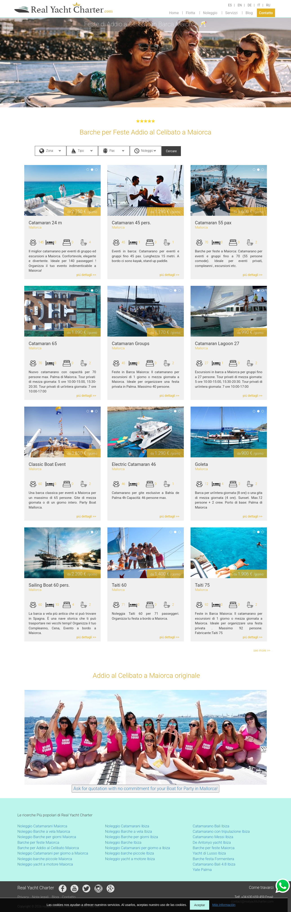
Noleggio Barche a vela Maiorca (44, 831)
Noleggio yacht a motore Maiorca (45, 864)
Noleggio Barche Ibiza (123, 842)
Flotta (190, 13)
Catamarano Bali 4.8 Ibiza (214, 864)
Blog (249, 13)
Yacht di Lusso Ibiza (209, 853)
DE (249, 5)
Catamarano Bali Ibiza (211, 826)
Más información (223, 905)
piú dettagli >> (86, 275)
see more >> (261, 650)
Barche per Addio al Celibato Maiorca (48, 848)
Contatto (266, 13)
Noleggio (210, 13)
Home (174, 13)
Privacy (23, 897)
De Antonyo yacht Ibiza (212, 842)
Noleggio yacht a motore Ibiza (130, 859)
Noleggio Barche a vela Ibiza (128, 831)
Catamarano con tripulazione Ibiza (221, 831)
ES (230, 5)
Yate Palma (202, 869)
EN (240, 5)
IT (259, 5)
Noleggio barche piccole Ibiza (129, 853)
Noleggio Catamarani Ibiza (127, 826)
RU (268, 5)
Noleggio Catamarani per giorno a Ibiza (137, 848)
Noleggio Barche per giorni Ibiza (131, 837)
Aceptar (199, 905)
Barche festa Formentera (213, 859)
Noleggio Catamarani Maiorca (42, 826)
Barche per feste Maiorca (38, 842)
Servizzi (231, 13)
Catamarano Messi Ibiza (213, 837)
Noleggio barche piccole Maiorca (45, 859)
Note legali (40, 897)
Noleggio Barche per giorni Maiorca (47, 837)
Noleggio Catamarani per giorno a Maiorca (53, 853)
